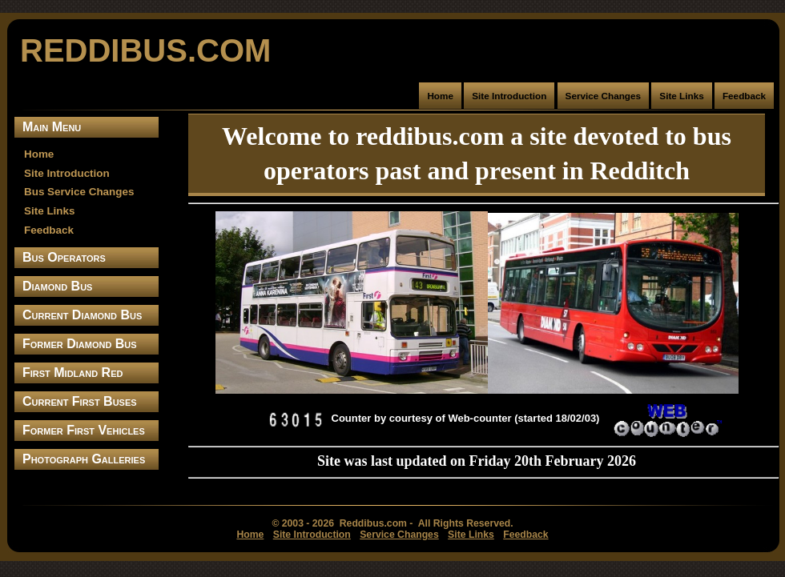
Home (440, 95)
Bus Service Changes (79, 192)
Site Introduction (509, 95)
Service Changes (603, 95)
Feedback (744, 95)
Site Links (681, 95)
